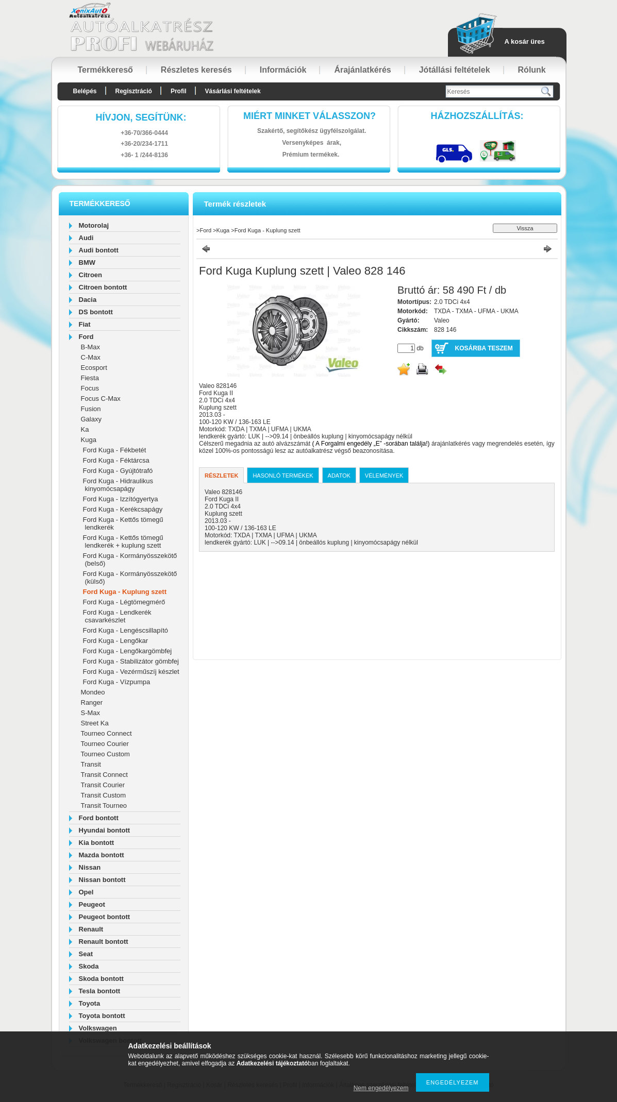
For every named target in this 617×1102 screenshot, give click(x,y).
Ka (85, 429)
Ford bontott (99, 818)
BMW (87, 262)
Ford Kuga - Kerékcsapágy (123, 509)
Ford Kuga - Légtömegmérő (124, 602)
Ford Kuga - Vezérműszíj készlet (131, 671)
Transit (91, 764)
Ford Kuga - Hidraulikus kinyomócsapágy (118, 485)
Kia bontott (96, 842)
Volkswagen (98, 1028)
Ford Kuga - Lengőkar (115, 641)
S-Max (91, 713)
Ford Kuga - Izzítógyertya (120, 499)
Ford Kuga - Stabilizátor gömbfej (131, 661)
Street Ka (95, 723)
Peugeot (92, 904)
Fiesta (90, 378)
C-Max (91, 357)
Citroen (91, 275)
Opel (86, 892)
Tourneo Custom (105, 754)
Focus (90, 388)
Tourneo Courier (105, 744)
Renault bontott (103, 941)
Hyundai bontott (104, 830)
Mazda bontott (101, 855)
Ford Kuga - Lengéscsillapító (125, 630)
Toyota (90, 1003)
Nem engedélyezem (381, 1088)
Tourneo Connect (106, 733)
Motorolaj (94, 225)
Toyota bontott (102, 1016)
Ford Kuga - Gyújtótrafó (118, 470)
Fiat (85, 324)
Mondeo (93, 692)
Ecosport (94, 367)
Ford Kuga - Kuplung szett (124, 592)
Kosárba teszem (484, 348)
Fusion (91, 409)
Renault (91, 929)
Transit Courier (103, 785)
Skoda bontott (101, 978)
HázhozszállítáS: (477, 116)
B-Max (91, 347)
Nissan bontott (102, 880)
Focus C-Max (101, 398)
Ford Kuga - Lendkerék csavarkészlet (117, 616)
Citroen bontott (103, 287)
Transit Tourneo (104, 805)
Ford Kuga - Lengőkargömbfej (127, 651)
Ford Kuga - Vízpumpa (117, 682)
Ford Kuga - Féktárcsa (116, 460)
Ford (86, 337)
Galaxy (91, 419)
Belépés (85, 91)
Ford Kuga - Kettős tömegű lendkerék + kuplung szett (123, 541)
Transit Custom (103, 795)
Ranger (92, 702)
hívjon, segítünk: (140, 117)
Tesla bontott (100, 991)
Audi (86, 238)
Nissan (90, 867)
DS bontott (96, 312)
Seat (86, 954)
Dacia (88, 299)
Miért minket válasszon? (309, 116)
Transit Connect (104, 774)
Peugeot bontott (104, 917)
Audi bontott (99, 250)
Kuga (88, 440)
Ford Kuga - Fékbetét (114, 450)
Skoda (89, 966)
